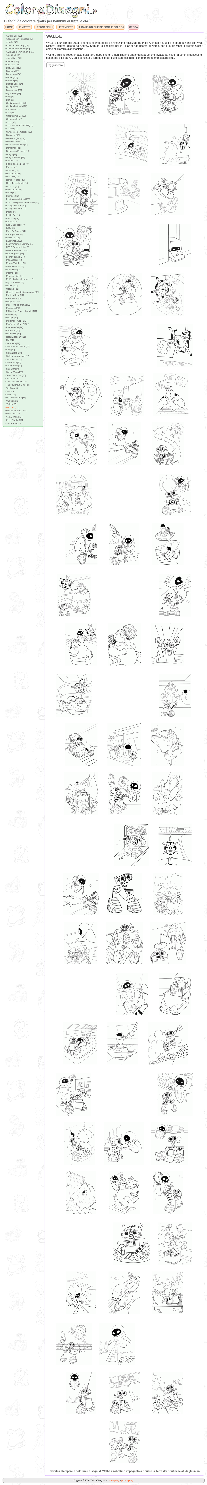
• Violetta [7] (10, 404)
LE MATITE (24, 27)
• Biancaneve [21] (13, 90)
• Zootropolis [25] (13, 423)
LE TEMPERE (65, 27)
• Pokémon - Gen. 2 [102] (17, 324)
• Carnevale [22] (12, 109)
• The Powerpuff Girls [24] (17, 385)
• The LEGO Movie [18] (16, 381)
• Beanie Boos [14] (14, 84)
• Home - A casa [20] (14, 180)
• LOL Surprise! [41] (14, 253)
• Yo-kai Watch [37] (14, 417)
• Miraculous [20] (13, 269)
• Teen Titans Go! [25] (15, 375)
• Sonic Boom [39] (13, 359)
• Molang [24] (11, 273)
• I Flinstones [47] (13, 189)
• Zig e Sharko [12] (14, 420)
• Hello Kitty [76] (12, 176)
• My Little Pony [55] (14, 282)
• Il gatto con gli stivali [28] (17, 199)
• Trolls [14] (10, 394)
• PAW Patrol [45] (13, 298)
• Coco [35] (10, 122)
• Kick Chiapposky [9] (15, 225)
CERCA (133, 27)
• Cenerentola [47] (13, 119)
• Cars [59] (10, 112)
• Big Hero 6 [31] (13, 93)
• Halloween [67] (13, 173)
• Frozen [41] (11, 167)
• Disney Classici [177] (15, 141)
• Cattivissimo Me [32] (15, 116)
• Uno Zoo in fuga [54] (15, 397)
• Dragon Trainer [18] (15, 157)
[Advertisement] (81, 142)
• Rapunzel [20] (12, 330)
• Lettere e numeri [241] (16, 250)
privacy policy (127, 1480)
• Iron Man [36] (12, 218)
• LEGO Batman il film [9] (17, 247)
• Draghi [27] (11, 154)
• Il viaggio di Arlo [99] (15, 205)
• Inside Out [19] (12, 215)
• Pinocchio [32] (12, 308)
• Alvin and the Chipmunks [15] (19, 52)
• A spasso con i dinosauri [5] (18, 39)
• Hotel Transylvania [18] (16, 183)
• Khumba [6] (11, 221)
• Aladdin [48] (11, 42)
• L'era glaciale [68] (14, 234)
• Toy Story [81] (12, 388)
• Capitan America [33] (15, 103)
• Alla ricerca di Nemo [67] (17, 48)
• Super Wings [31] (14, 372)
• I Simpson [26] (12, 196)
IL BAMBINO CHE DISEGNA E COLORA (101, 27)
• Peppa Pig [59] (12, 301)
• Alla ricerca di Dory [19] (17, 45)
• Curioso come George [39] (18, 132)
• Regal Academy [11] (15, 337)
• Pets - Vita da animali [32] (18, 305)
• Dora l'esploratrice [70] (16, 144)
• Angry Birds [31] (13, 58)
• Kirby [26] (10, 228)
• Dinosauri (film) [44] (15, 138)
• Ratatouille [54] (13, 333)
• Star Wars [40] (12, 369)
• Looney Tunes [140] (15, 257)
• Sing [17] (10, 349)
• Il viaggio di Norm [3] (15, 208)
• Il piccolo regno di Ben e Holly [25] (22, 202)
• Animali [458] (12, 61)
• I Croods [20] (12, 186)
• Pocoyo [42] (11, 317)
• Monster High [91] (14, 276)
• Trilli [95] (9, 391)
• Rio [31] (9, 340)
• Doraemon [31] (13, 148)
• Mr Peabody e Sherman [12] (19, 279)
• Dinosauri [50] (12, 135)
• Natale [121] (11, 285)
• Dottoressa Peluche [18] (17, 151)
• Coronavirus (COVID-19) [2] (19, 125)
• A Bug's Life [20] (13, 36)
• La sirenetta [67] (13, 241)
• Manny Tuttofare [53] (15, 263)
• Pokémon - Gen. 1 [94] (16, 321)
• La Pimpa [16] (12, 237)
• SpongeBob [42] (13, 365)
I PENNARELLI (44, 27)
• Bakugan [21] (12, 71)
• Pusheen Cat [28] (14, 327)
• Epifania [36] (11, 160)
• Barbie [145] (11, 77)
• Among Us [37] (12, 55)
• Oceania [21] (12, 289)
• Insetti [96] (10, 212)
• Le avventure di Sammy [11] (19, 244)
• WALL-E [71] (11, 407)
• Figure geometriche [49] (17, 164)
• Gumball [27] (12, 170)
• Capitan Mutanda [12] (16, 106)
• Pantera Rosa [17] (14, 295)
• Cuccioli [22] (11, 128)
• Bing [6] (9, 96)
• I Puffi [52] (10, 192)
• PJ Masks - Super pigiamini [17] (21, 311)
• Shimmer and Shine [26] (17, 346)
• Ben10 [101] (11, 87)
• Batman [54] (11, 80)
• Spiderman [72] (13, 362)
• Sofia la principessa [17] (17, 356)
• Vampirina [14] (12, 401)
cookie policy (113, 1480)
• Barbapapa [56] (13, 74)
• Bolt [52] (9, 100)
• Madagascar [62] (13, 260)
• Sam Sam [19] (12, 343)
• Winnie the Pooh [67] (15, 410)
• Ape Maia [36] (12, 64)
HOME (9, 27)
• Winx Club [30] (12, 413)
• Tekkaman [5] (12, 378)
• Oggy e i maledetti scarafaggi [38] (22, 292)
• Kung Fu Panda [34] (15, 231)
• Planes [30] (11, 314)
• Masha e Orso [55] (14, 266)
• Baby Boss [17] (13, 68)
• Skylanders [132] (13, 353)
